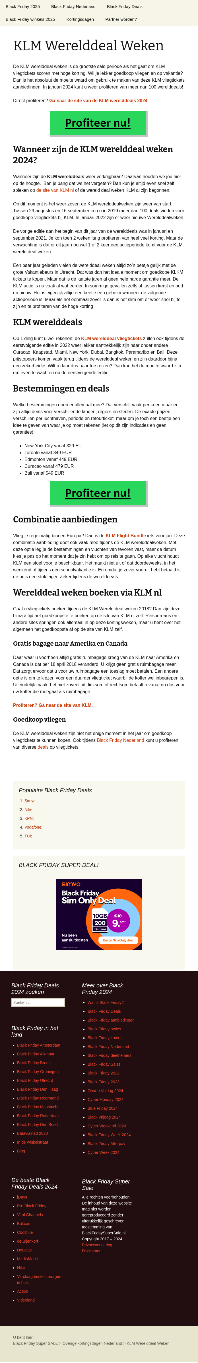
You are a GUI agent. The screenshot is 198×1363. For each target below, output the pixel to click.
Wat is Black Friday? (106, 1002)
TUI (27, 836)
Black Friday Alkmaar (35, 1054)
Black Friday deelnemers (109, 1055)
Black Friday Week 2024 (109, 1135)
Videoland (26, 1300)
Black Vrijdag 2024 (104, 1117)
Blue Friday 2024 (103, 1108)
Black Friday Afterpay (106, 1143)
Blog (21, 1151)
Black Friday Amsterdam (38, 1045)
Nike (28, 809)
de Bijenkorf (27, 1241)
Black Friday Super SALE (35, 1343)
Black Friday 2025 (23, 6)
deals (43, 747)
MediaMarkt (27, 1259)
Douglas (24, 1250)
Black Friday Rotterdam (38, 1115)
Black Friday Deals (125, 6)
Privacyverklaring (97, 1245)
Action (22, 1291)
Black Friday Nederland (73, 6)
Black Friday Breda (34, 1063)
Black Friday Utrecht (35, 1080)
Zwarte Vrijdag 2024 (105, 1090)
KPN (28, 818)
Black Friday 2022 (103, 1073)
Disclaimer (91, 1251)
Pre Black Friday (31, 1206)
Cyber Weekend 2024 (107, 1126)
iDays (22, 1197)
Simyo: (30, 800)
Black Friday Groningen (38, 1071)
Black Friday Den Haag (37, 1089)
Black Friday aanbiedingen (111, 1020)
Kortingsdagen (80, 19)
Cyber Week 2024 (103, 1152)
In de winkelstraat (32, 1142)
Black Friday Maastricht (37, 1107)
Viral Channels (30, 1214)
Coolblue (25, 1232)
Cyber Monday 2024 (105, 1099)
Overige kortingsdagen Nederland (92, 1343)
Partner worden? (121, 19)
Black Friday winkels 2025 (30, 19)
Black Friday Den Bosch (38, 1124)
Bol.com (24, 1223)
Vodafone (32, 827)
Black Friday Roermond (38, 1098)
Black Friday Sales (104, 1064)
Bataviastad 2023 (32, 1133)
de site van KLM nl (55, 190)
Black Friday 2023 (103, 1082)
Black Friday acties (104, 1029)
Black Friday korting (105, 1037)
